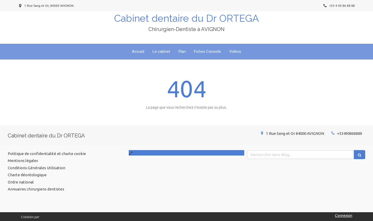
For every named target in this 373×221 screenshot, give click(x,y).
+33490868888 (349, 133)
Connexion (343, 215)
